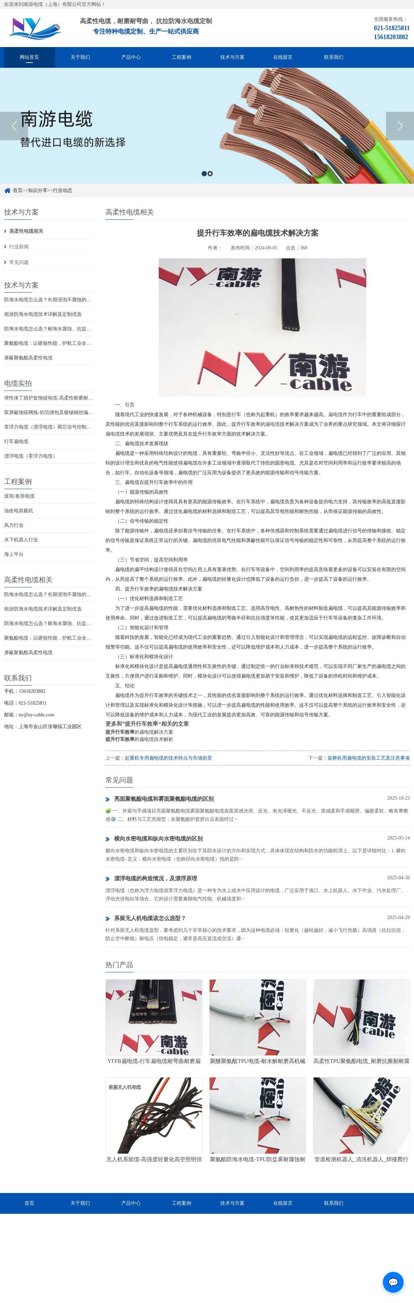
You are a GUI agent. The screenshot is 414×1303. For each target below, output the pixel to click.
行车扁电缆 (16, 441)
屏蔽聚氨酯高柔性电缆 (28, 357)
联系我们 (333, 57)
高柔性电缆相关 (26, 231)
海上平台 (14, 554)
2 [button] (210, 182)
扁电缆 (335, 414)
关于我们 (80, 57)
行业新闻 (19, 246)
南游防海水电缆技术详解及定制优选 (43, 314)
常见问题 (19, 262)
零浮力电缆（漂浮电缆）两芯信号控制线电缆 (52, 427)
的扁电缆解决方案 (139, 732)
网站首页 (29, 57)
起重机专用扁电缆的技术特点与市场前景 (168, 758)
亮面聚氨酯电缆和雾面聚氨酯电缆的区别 (159, 799)
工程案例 (181, 57)
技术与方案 (232, 57)
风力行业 (14, 525)
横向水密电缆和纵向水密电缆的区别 (154, 839)
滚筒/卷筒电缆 (19, 496)
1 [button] (204, 182)
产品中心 (131, 57)
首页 (29, 1203)
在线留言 (283, 57)
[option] (207, 134)
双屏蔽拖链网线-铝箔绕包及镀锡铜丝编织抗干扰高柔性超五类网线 (75, 412)
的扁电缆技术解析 (139, 739)
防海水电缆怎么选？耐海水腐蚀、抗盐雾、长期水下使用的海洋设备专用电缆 (86, 328)
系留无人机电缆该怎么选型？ (145, 918)
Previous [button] (14, 134)
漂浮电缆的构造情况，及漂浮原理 (151, 878)
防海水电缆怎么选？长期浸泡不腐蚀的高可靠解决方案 (62, 299)
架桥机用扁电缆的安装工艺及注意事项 (369, 758)
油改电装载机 (18, 510)
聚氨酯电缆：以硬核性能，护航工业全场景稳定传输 (60, 343)
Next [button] (400, 134)
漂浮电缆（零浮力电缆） (30, 456)
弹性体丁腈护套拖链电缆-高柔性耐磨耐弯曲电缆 (56, 398)
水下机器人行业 (21, 539)
